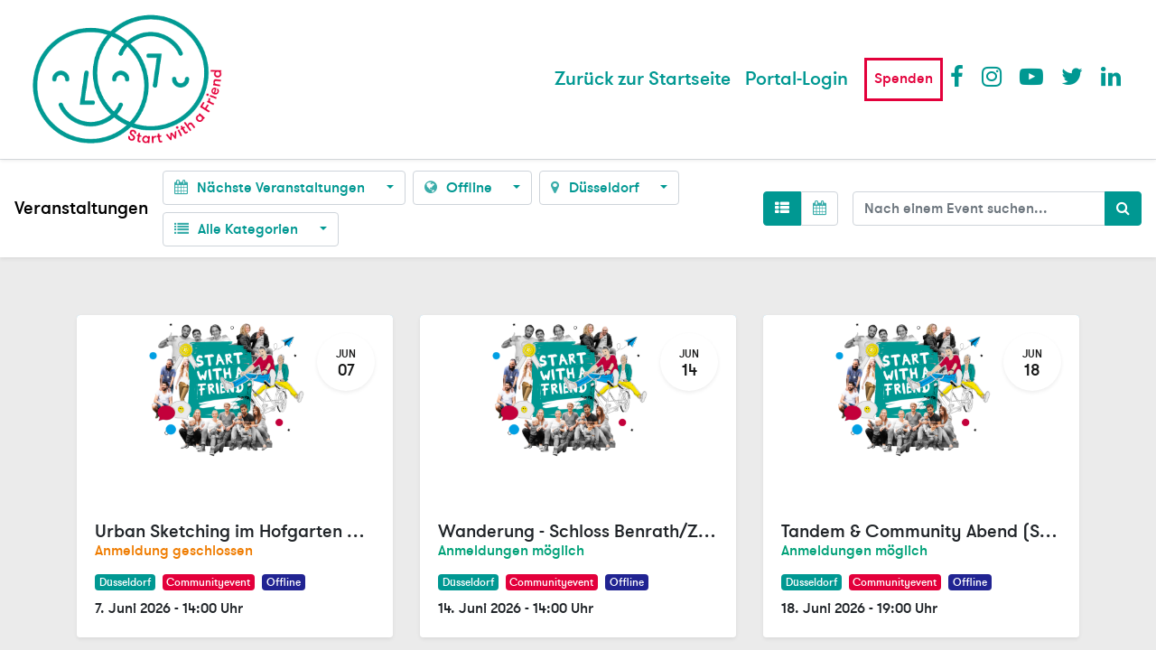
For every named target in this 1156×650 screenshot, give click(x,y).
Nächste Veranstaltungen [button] (271, 188)
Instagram (992, 76)
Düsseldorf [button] (596, 188)
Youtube (1030, 76)
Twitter (1072, 76)
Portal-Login (796, 79)
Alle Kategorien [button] (238, 229)
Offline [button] (460, 188)
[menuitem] (642, 79)
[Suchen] (1123, 208)
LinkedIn (1112, 76)
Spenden (903, 78)
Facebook (961, 76)
